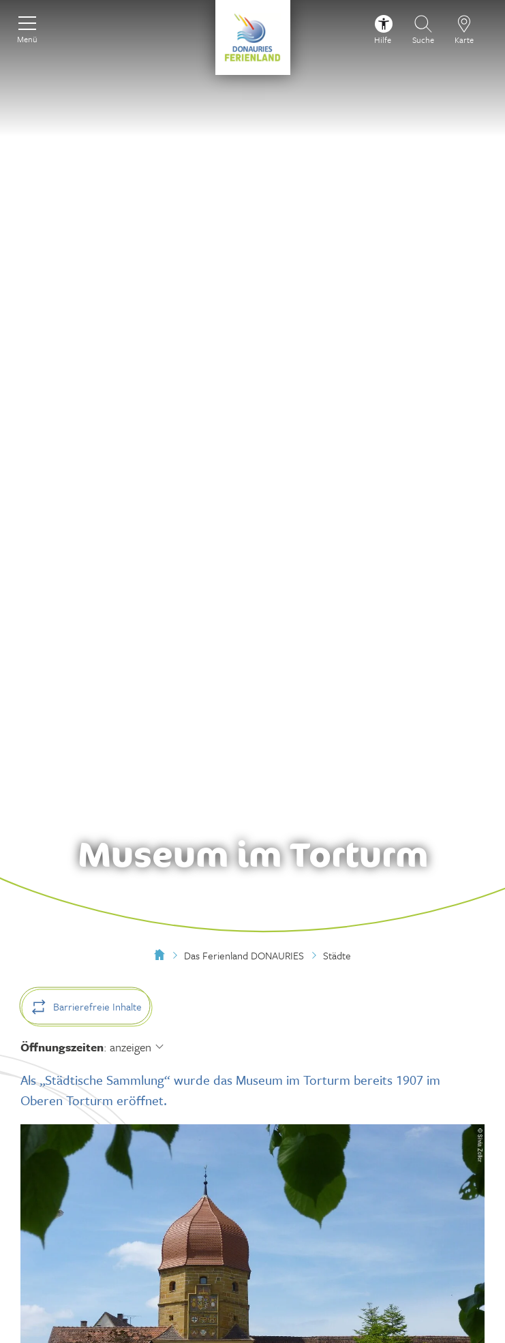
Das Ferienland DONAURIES (244, 955)
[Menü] (27, 28)
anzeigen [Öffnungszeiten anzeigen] (130, 1046)
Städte (337, 955)
